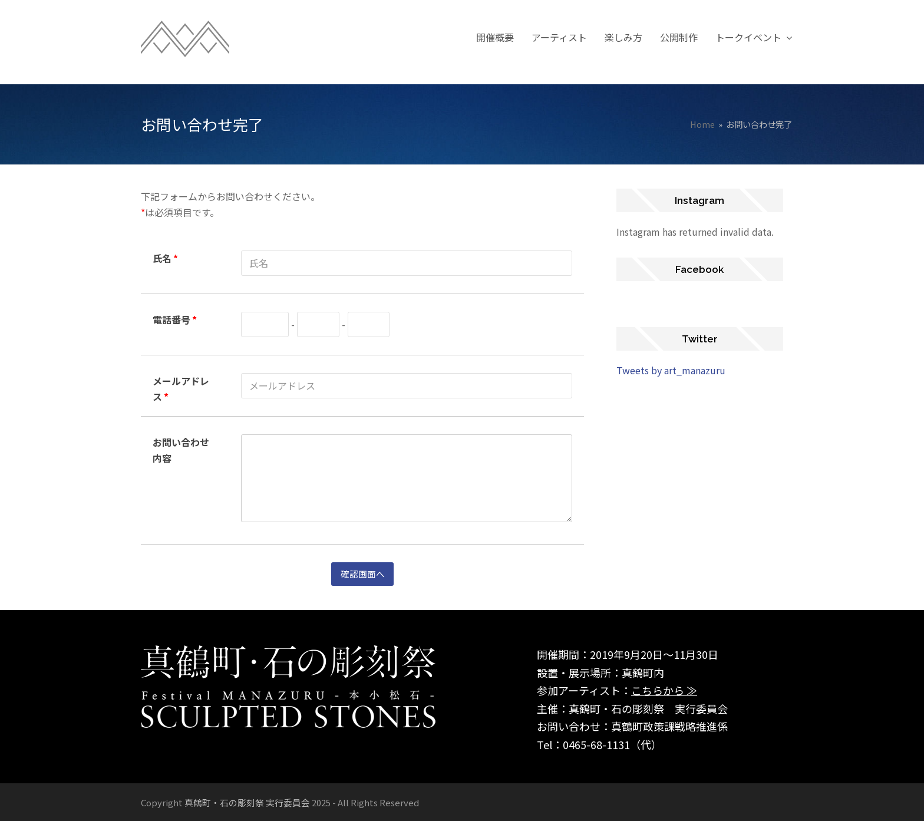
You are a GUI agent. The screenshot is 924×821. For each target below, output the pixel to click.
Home (702, 124)
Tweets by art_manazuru (670, 370)
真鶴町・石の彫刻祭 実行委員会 (247, 802)
